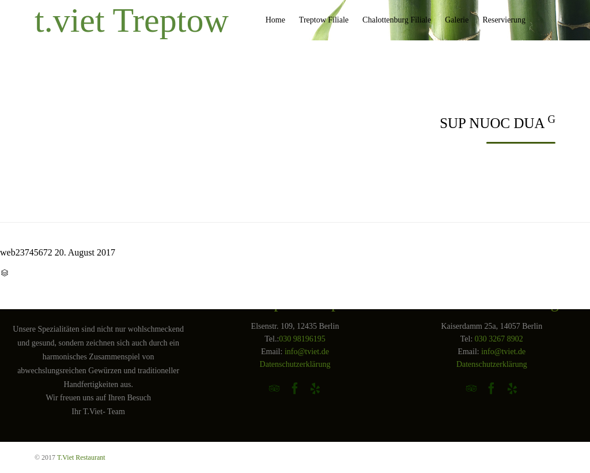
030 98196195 (302, 339)
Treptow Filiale (324, 20)
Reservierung (503, 20)
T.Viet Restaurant (81, 457)
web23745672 (26, 252)
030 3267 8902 (499, 339)
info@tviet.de (307, 351)
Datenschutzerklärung (295, 364)
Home (275, 20)
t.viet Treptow (132, 20)
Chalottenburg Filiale (396, 20)
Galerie (456, 20)
